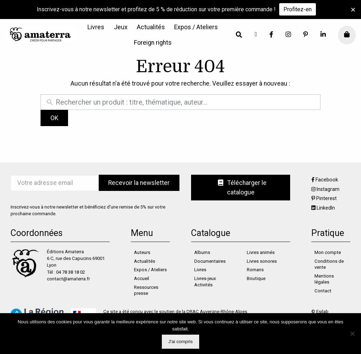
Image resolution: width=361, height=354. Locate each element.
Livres (95, 27)
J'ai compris (180, 341)
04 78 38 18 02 (70, 272)
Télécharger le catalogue (242, 187)
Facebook (327, 179)
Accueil (141, 278)
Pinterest (326, 198)
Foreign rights (153, 43)
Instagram (328, 189)
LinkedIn (326, 208)
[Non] (352, 333)
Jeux (121, 27)
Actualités (151, 27)
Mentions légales (324, 279)
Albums (202, 252)
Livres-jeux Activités (205, 281)
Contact (322, 290)
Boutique (256, 278)
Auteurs (142, 252)
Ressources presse (146, 290)
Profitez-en (297, 9)
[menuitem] (95, 27)
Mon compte (327, 252)
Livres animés (261, 252)
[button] (353, 9)
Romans (255, 269)
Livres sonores (262, 261)
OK (54, 118)
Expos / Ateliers (196, 27)
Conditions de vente (329, 264)
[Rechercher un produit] (186, 102)
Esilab (322, 311)
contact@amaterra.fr (68, 278)
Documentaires (210, 261)
